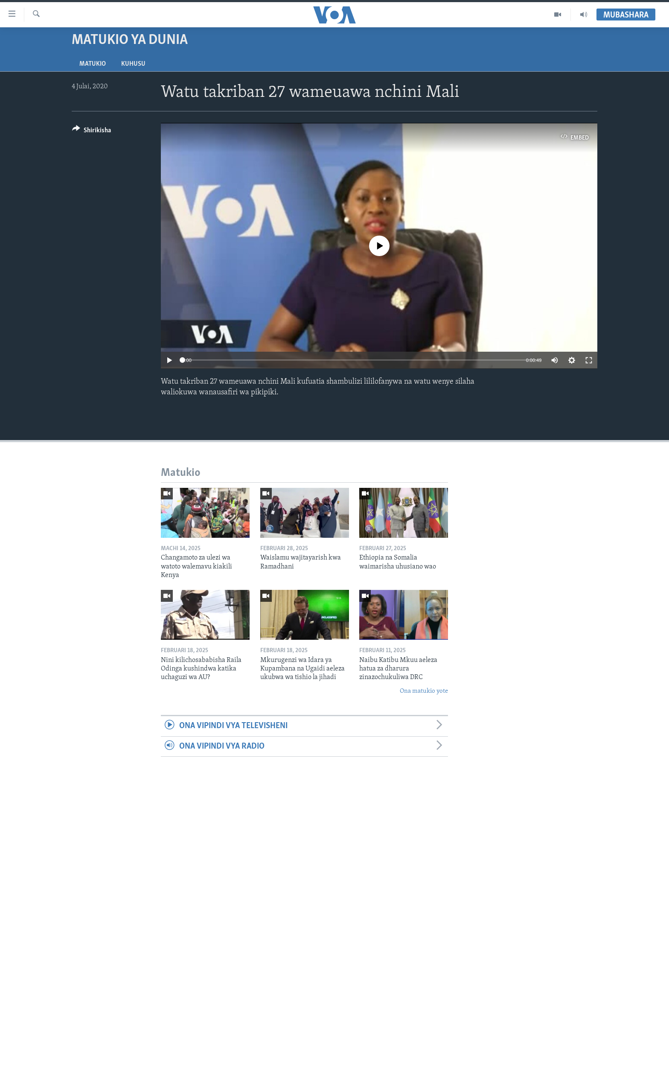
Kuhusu (133, 64)
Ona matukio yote (424, 691)
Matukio (92, 64)
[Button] (91, 131)
